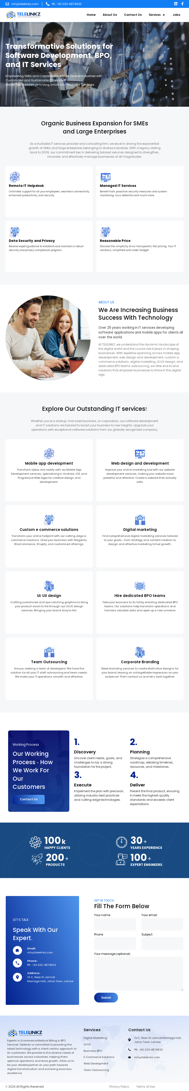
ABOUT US (106, 302)
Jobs (176, 15)
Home (91, 15)
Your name (102, 913)
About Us (110, 15)
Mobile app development (49, 463)
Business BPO (93, 1051)
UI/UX (87, 1044)
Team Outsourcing (49, 662)
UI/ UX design (49, 596)
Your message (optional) (112, 951)
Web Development (96, 1064)
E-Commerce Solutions (99, 1057)
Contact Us (133, 15)
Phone (98, 932)
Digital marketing (140, 530)
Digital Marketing (95, 1038)
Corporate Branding (140, 662)
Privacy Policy (119, 1087)
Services (157, 15)
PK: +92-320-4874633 (66, 4)
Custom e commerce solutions (49, 530)
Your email (149, 913)
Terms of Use (145, 1087)
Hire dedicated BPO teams (139, 596)
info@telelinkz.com (24, 4)
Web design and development (140, 463)
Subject (146, 932)
